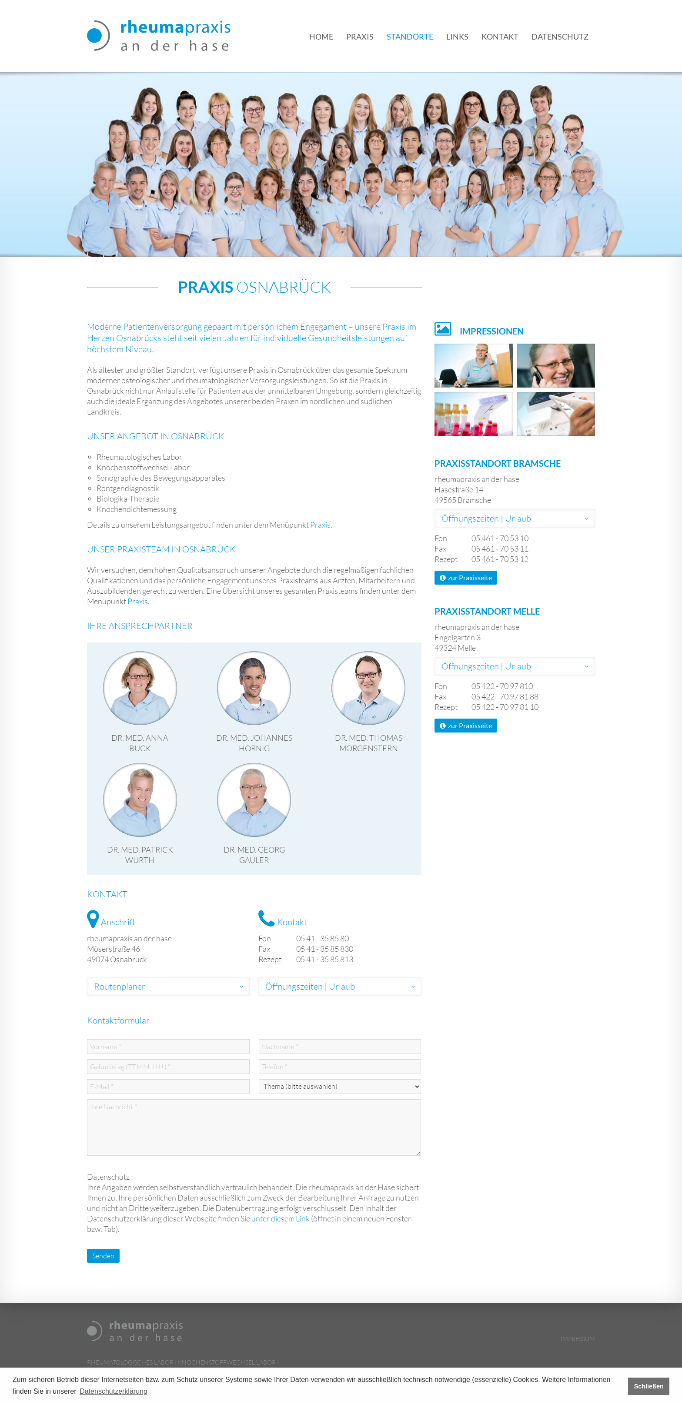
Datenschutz (560, 36)
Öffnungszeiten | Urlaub (310, 986)
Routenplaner (119, 986)
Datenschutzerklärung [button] (113, 1391)
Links (457, 36)
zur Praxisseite (466, 577)
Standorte (410, 36)
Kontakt (499, 36)
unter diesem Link (280, 1218)
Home (321, 36)
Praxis (360, 36)
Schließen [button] (649, 1386)
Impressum (578, 1338)
